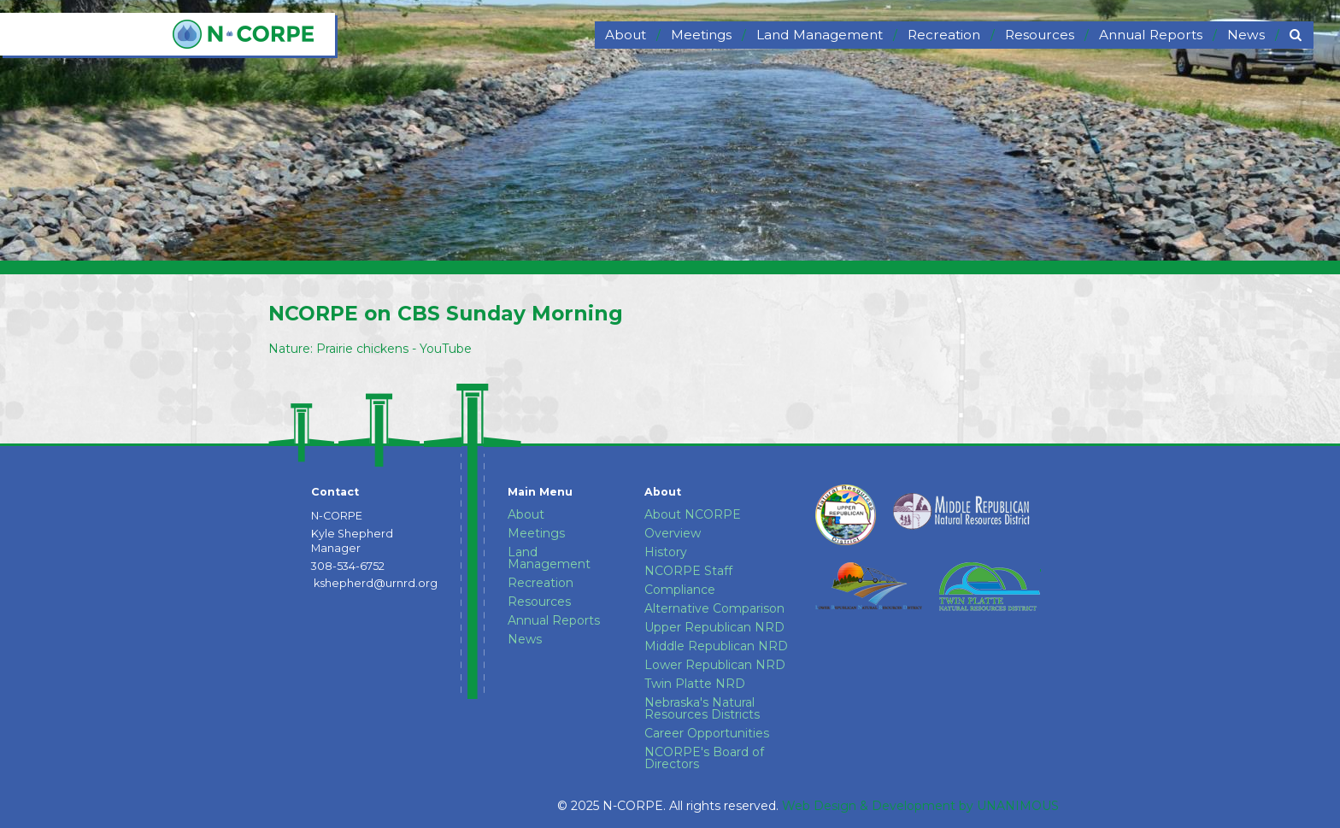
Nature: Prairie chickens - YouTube (370, 348)
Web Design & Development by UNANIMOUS (920, 805)
